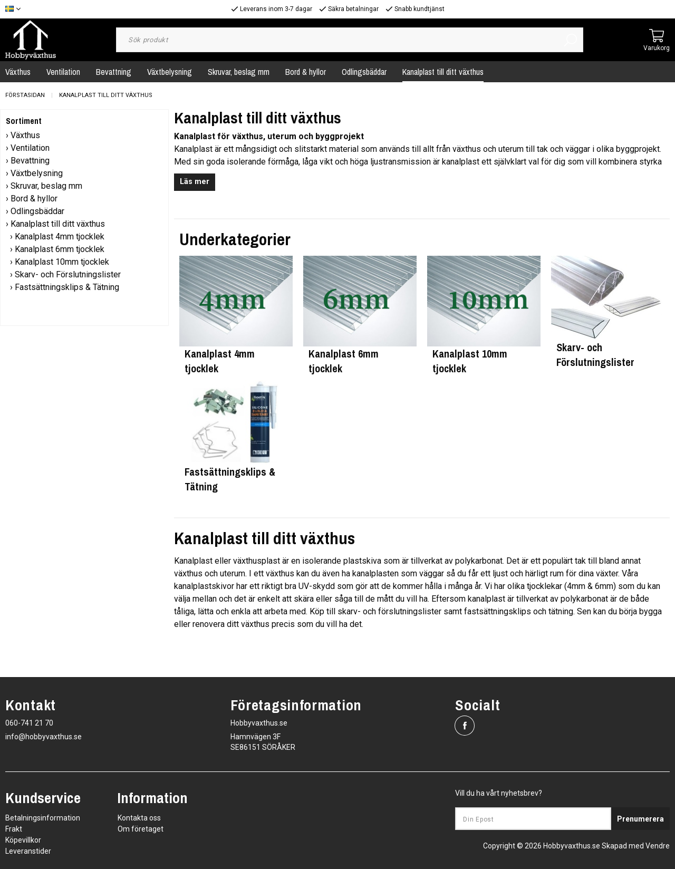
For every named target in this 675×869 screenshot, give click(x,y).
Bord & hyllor (305, 72)
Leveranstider (28, 851)
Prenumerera (640, 819)
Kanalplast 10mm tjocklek (62, 262)
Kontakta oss (139, 818)
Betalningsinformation (42, 818)
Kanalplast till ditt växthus (443, 72)
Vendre (657, 846)
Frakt (13, 829)
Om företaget (140, 829)
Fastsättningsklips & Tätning (67, 287)
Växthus (25, 135)
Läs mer (194, 181)
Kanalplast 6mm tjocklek (59, 249)
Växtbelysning (169, 72)
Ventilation (63, 72)
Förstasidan (25, 95)
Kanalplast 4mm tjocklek (59, 236)
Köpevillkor (23, 840)
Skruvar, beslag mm (238, 72)
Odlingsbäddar (364, 72)
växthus (188, 573)
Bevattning (113, 72)
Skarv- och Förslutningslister (68, 274)
